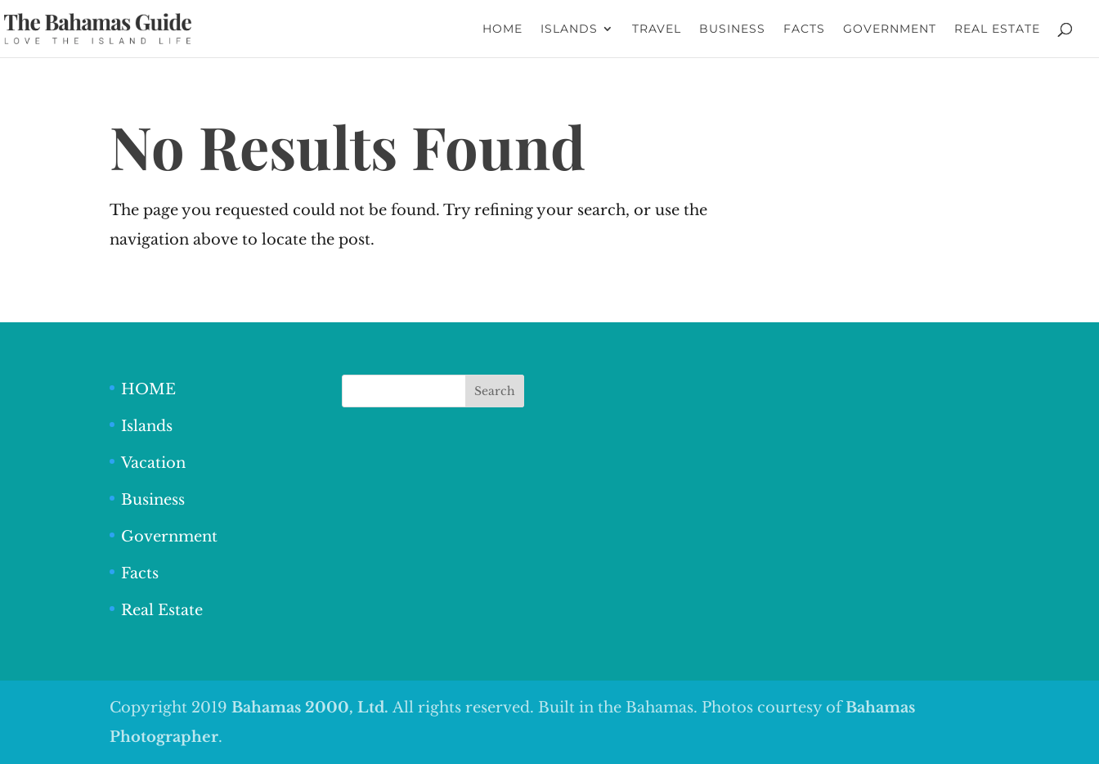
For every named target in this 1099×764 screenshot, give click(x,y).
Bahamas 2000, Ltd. (311, 708)
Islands (147, 426)
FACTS (804, 29)
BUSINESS (732, 29)
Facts (140, 573)
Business (153, 500)
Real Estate (162, 610)
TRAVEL (656, 29)
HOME (502, 29)
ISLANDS (569, 29)
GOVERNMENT (889, 29)
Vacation (153, 463)
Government (169, 537)
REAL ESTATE (997, 29)
